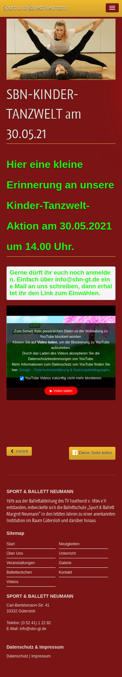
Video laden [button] (63, 391)
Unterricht (67, 553)
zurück (19, 451)
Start (11, 544)
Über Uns (15, 553)
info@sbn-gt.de (33, 628)
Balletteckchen (19, 572)
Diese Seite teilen (92, 452)
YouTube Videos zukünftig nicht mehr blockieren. (61, 378)
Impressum (41, 656)
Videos (12, 581)
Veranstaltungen (21, 563)
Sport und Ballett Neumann (35, 7)
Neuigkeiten (69, 544)
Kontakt (65, 572)
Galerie (65, 563)
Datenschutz (17, 656)
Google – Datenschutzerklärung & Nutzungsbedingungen (64, 370)
